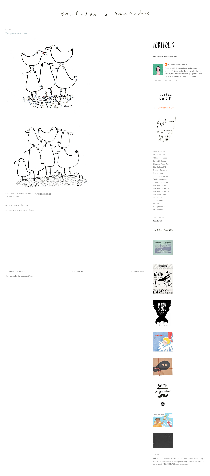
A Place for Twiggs (160, 158)
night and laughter (167, 461)
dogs (202, 458)
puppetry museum (194, 461)
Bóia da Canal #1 (159, 167)
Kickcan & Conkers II (161, 188)
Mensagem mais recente (15, 271)
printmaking (182, 461)
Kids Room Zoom (159, 194)
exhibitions (157, 461)
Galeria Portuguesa (160, 182)
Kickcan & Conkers (160, 185)
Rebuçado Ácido (159, 206)
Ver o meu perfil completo (165, 80)
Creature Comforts (160, 170)
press (176, 461)
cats (196, 458)
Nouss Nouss (158, 200)
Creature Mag (158, 173)
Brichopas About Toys (161, 164)
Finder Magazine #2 (160, 176)
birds (18, 196)
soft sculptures (168, 464)
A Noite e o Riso (159, 155)
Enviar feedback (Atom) (24, 276)
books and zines (185, 459)
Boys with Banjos (159, 161)
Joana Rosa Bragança (177, 64)
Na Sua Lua (157, 197)
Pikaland (156, 203)
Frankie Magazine (159, 179)
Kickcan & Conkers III (161, 191)
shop (159, 464)
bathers (167, 459)
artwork (11, 196)
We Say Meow (158, 210)
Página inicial (77, 271)
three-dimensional (181, 464)
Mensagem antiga (137, 271)
